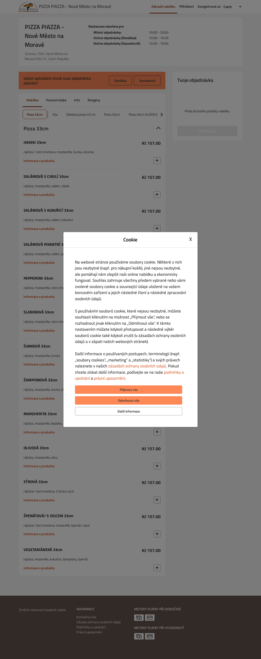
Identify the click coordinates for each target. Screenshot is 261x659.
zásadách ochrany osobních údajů (137, 366)
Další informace (129, 411)
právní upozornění (109, 378)
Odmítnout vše (128, 400)
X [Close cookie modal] (190, 239)
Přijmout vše (129, 389)
